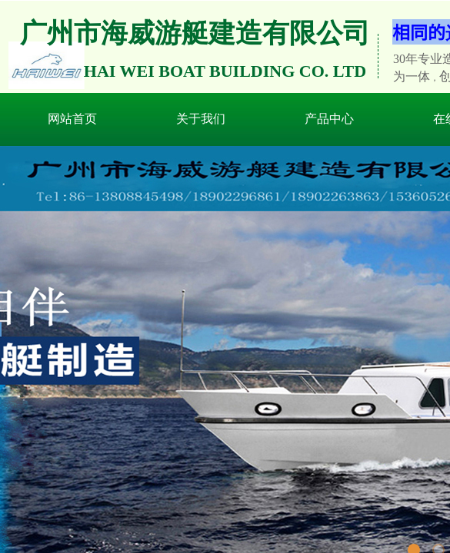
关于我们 (200, 118)
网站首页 (72, 118)
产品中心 (329, 118)
